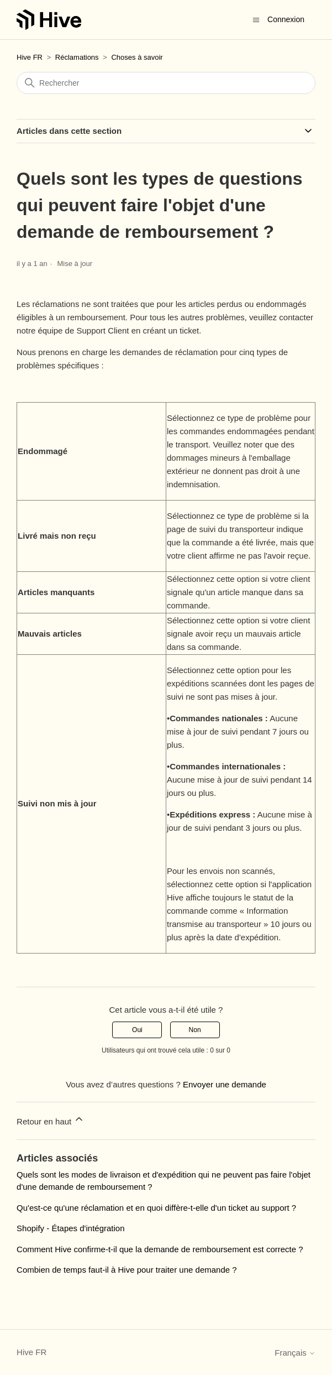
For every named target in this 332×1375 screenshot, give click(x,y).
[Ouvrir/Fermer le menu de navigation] (256, 19)
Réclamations (77, 57)
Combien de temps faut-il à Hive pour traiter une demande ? (127, 1269)
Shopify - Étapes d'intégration (70, 1228)
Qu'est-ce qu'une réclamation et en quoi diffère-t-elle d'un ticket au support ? (156, 1207)
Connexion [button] (285, 19)
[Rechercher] (166, 83)
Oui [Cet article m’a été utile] (137, 1030)
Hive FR (30, 57)
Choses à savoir (136, 57)
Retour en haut (51, 1119)
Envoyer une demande (224, 1084)
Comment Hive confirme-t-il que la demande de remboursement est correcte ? (160, 1249)
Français (295, 1352)
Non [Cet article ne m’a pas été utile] (195, 1030)
